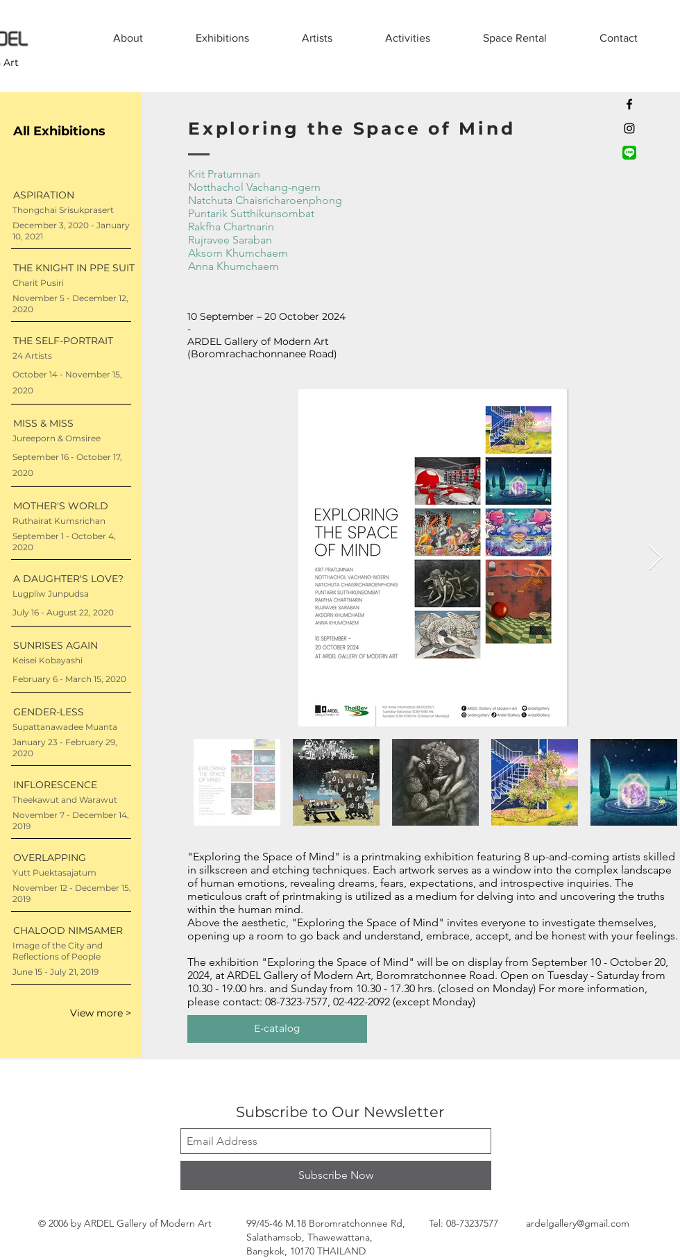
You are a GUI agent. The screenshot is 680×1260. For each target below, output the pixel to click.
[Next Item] (655, 558)
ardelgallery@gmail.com (577, 1223)
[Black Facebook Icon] (629, 104)
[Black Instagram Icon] (629, 128)
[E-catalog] (277, 1029)
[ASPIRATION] (73, 195)
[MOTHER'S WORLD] (73, 506)
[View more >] (82, 1014)
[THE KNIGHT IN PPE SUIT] (74, 268)
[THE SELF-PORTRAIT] (73, 341)
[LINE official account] (629, 153)
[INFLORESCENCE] (73, 785)
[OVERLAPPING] (73, 858)
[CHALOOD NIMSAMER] (73, 930)
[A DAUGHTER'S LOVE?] (73, 579)
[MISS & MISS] (73, 423)
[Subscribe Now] (335, 1175)
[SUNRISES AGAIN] (73, 645)
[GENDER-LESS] (73, 712)
